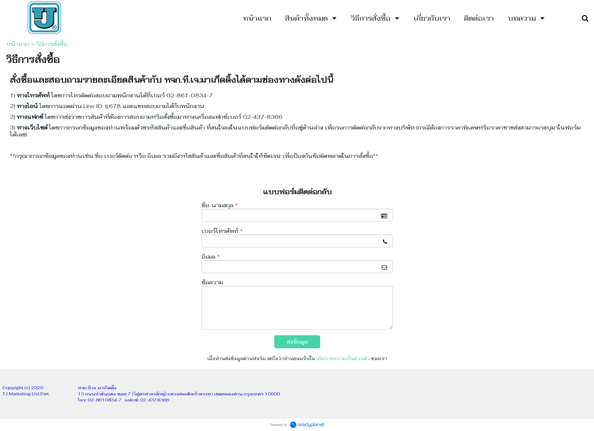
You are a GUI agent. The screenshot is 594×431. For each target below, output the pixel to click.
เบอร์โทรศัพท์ (222, 231)
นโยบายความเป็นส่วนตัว (343, 358)
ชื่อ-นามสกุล (220, 205)
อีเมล (211, 256)
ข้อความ (212, 282)
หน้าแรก (17, 44)
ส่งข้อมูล (297, 341)
